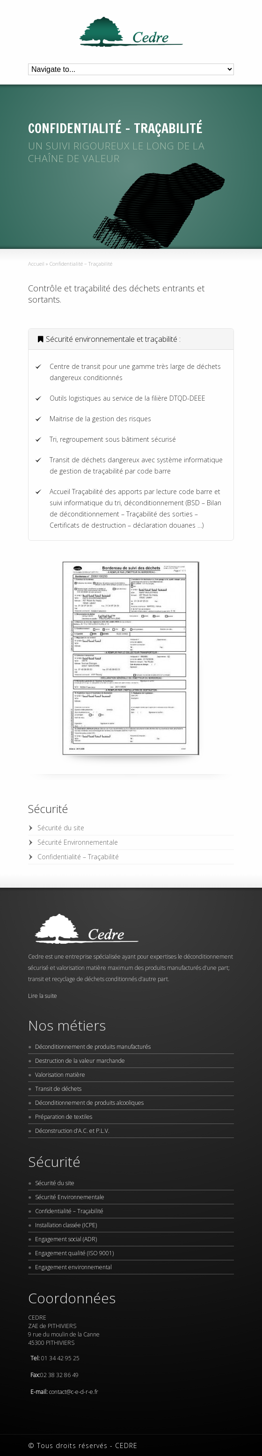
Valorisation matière (60, 1075)
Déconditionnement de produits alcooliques (89, 1103)
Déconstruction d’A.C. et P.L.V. (72, 1131)
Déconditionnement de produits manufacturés (93, 1047)
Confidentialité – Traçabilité (78, 856)
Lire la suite (42, 996)
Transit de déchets (58, 1089)
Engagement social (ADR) (66, 1239)
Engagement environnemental (73, 1267)
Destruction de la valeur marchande (80, 1061)
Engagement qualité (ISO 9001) (74, 1253)
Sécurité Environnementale (77, 842)
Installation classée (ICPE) (66, 1225)
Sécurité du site (60, 827)
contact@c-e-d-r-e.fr (73, 1392)
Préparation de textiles (63, 1117)
